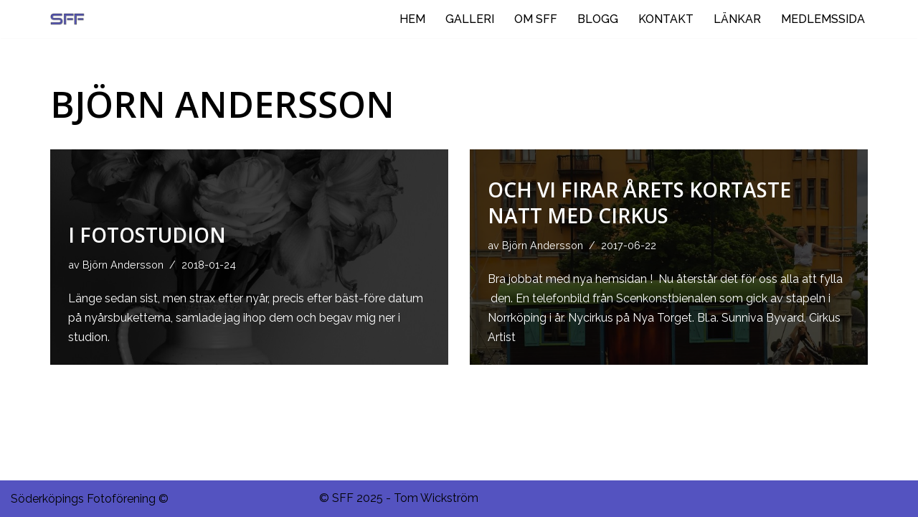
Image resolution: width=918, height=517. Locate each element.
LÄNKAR (737, 19)
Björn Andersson (123, 264)
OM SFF (535, 19)
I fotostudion (147, 234)
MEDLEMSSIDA (823, 19)
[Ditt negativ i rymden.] (71, 19)
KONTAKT (666, 19)
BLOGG (597, 19)
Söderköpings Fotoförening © (90, 499)
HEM (412, 19)
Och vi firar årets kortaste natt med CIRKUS (639, 202)
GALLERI (469, 19)
